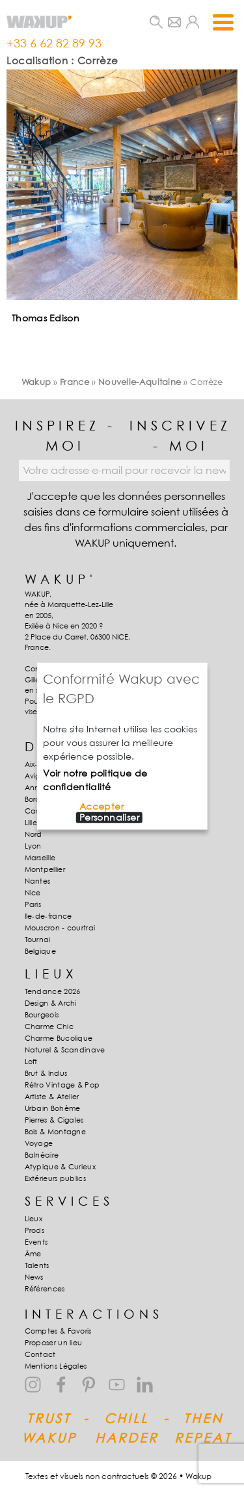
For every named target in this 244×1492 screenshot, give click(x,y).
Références (45, 1288)
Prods (35, 1230)
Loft (31, 1061)
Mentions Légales (56, 1366)
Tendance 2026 (53, 991)
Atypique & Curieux (60, 1166)
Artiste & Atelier (52, 1096)
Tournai (38, 939)
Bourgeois (42, 1014)
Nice (33, 892)
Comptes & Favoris (58, 1331)
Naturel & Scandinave (65, 1049)
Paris (33, 904)
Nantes (38, 881)
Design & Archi (51, 1003)
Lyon (33, 846)
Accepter (101, 806)
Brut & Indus (46, 1073)
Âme (33, 1253)
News (34, 1277)
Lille (31, 822)
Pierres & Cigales (54, 1120)
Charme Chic (49, 1026)
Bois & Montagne (56, 1131)
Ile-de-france (48, 916)
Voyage (39, 1143)
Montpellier (45, 869)
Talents (37, 1265)
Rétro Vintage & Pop (62, 1084)
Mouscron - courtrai (60, 927)
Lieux (34, 1218)
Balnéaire (42, 1155)
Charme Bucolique (59, 1038)
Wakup (36, 382)
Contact (40, 1354)
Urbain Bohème (53, 1108)
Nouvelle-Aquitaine (139, 382)
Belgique (40, 951)
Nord (33, 834)
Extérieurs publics (55, 1178)
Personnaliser (109, 817)
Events (36, 1242)
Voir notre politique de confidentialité (95, 779)
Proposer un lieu (54, 1342)
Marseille (40, 857)
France (74, 382)
